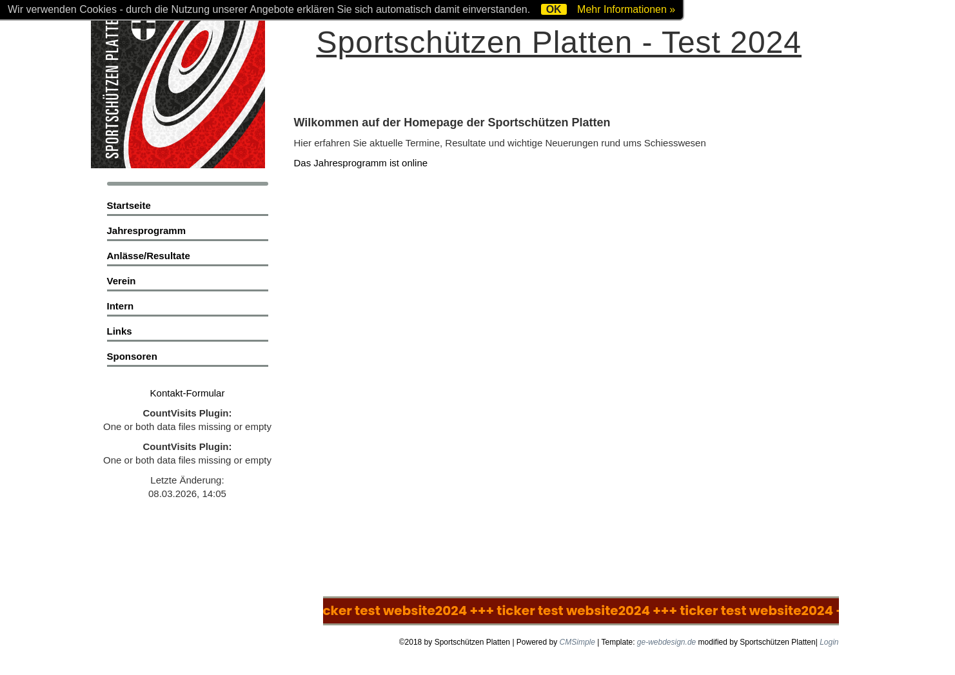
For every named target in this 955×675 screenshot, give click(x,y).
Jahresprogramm (146, 230)
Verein (121, 280)
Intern (120, 305)
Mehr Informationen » (626, 9)
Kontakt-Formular (187, 392)
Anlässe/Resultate (148, 255)
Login (829, 642)
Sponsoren (132, 356)
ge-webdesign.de (666, 642)
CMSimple (577, 642)
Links (119, 331)
